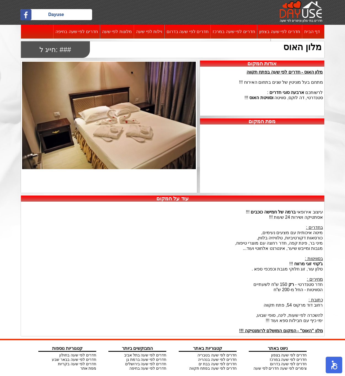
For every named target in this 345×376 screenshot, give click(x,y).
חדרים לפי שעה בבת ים (218, 364)
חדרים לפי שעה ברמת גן (146, 359)
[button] (334, 365)
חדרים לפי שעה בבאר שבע (74, 359)
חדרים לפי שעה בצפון (279, 31)
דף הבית (312, 31)
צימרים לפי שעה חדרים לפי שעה (280, 368)
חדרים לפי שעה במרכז (234, 31)
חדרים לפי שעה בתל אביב (145, 355)
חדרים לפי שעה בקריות (77, 364)
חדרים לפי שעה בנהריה (217, 359)
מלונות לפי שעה (117, 31)
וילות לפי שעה (149, 31)
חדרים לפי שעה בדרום (187, 31)
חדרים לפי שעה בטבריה (217, 355)
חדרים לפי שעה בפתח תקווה (213, 368)
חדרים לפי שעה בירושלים (146, 364)
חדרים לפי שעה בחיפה (76, 31)
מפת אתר (88, 368)
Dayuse (56, 14)
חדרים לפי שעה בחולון (77, 355)
